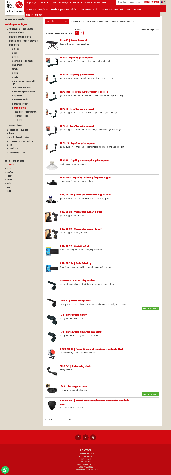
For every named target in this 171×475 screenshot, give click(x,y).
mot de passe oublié (135, 2)
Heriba (9, 183)
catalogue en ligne (31, 3)
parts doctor (97, 3)
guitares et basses (17, 32)
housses (16, 49)
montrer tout (11, 164)
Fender (9, 176)
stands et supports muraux (23, 61)
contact (104, 3)
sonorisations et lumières (89, 9)
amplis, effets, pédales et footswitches (24, 41)
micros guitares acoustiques (22, 87)
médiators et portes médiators (24, 91)
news (59, 3)
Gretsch (9, 179)
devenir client (88, 3)
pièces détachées (17, 125)
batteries (15, 69)
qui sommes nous (74, 3)
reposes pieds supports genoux (25, 112)
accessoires (15, 45)
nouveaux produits (43, 3)
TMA (82, 3)
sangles (16, 57)
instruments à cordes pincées (37, 9)
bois (128, 9)
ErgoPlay (10, 172)
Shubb (9, 191)
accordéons (137, 9)
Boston (9, 168)
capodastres (18, 95)
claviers (74, 9)
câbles (16, 73)
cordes (16, 77)
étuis (15, 53)
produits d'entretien (21, 104)
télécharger (65, 3)
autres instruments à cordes (21, 37)
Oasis (8, 187)
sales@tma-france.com (86, 464)
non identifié (122, 2)
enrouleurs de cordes (22, 116)
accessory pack (17, 65)
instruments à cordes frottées (113, 9)
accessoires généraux (34, 14)
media (54, 3)
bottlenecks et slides (21, 99)
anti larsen (18, 120)
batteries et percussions (60, 9)
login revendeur (151, 2)
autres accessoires (20, 108)
